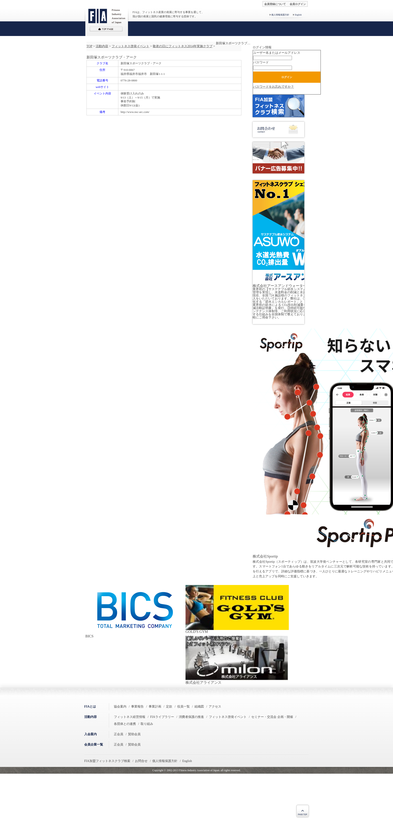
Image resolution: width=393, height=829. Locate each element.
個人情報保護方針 (280, 14)
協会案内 (120, 706)
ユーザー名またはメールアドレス (276, 52)
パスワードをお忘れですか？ (273, 86)
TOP (89, 46)
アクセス (215, 706)
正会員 (118, 734)
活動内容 (102, 46)
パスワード (261, 62)
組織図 (199, 706)
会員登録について (275, 4)
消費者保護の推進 (191, 717)
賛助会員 (134, 734)
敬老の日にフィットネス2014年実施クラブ (182, 46)
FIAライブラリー (162, 717)
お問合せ (141, 761)
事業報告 (137, 706)
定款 (169, 706)
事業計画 (155, 706)
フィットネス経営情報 (129, 717)
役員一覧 (183, 706)
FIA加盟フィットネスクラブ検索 (107, 761)
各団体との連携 (125, 724)
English (298, 14)
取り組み (147, 724)
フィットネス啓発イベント (130, 46)
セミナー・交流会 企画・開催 (272, 717)
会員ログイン (298, 4)
